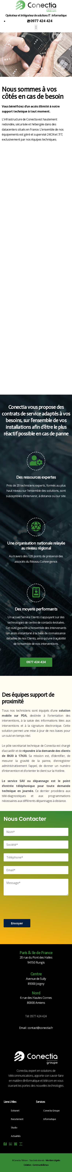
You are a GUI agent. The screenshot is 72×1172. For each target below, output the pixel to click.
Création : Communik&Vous (36, 1165)
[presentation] (31, 907)
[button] (36, 27)
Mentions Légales (53, 1160)
